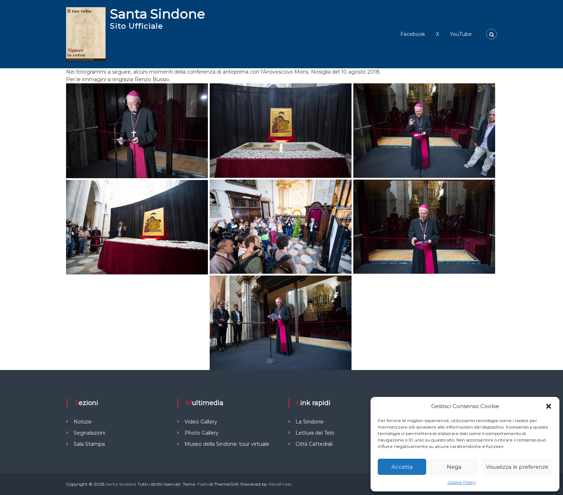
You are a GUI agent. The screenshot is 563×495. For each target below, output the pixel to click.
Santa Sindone (157, 14)
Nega (454, 466)
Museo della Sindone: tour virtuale (227, 444)
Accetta (402, 466)
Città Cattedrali (314, 444)
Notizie (83, 421)
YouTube (461, 34)
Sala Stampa (89, 444)
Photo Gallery (202, 433)
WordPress (279, 484)
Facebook (412, 34)
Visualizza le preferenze (517, 466)
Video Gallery (201, 421)
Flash (202, 484)
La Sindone (310, 421)
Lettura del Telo (315, 433)
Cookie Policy (461, 482)
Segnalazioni (89, 433)
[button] (548, 406)
